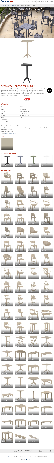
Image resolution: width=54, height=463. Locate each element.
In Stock (30, 1)
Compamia (3, 5)
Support (52, 1)
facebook (32, 459)
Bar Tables (13, 5)
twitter (26, 459)
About (48, 1)
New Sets (34, 1)
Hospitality (43, 1)
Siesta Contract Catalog (10, 133)
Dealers (38, 1)
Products (25, 1)
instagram (29, 459)
